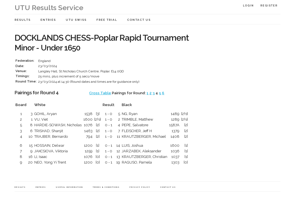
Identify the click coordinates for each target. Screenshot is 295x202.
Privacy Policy (140, 187)
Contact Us (139, 19)
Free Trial (106, 19)
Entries (48, 19)
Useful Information (69, 187)
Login (248, 5)
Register (269, 5)
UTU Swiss (76, 19)
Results (23, 19)
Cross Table (100, 93)
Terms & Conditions (106, 187)
